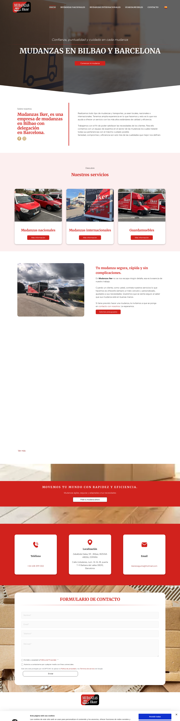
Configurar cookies (155, 710)
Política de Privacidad (48, 660)
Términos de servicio (87, 669)
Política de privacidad (68, 669)
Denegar (155, 717)
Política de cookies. (88, 714)
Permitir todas (155, 704)
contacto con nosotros (109, 306)
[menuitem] (52, 7)
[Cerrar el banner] (176, 701)
